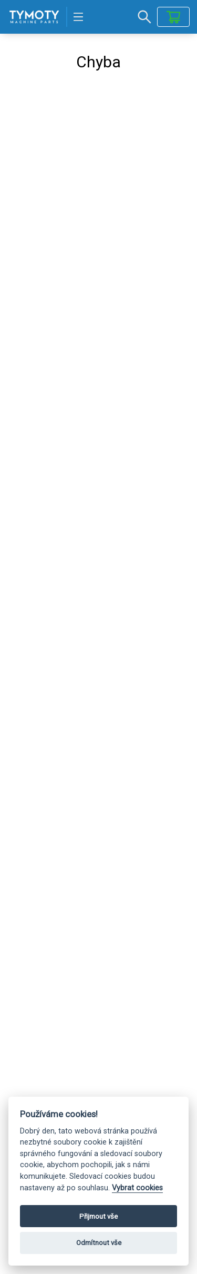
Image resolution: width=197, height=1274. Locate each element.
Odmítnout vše (98, 1243)
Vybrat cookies (137, 1187)
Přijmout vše (98, 1216)
